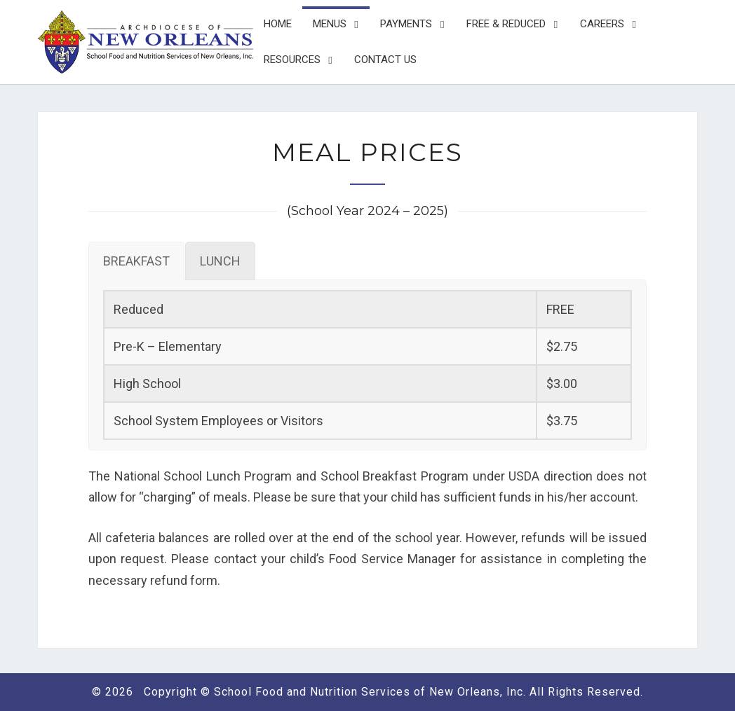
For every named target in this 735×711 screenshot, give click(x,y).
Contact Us (385, 59)
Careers (602, 24)
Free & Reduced (506, 24)
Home (278, 24)
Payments (406, 24)
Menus (329, 24)
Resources (292, 59)
